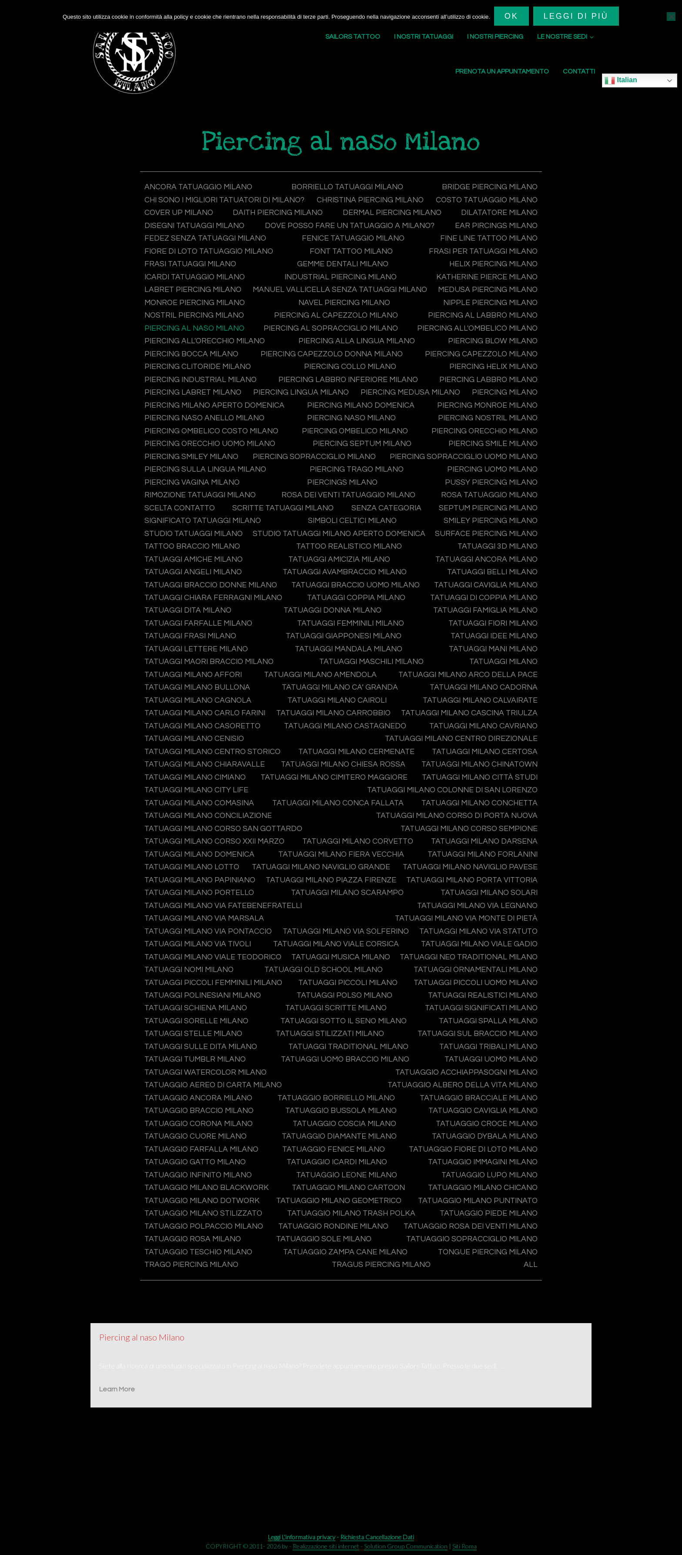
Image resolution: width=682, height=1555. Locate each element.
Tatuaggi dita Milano (346, 632)
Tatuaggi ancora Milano (197, 594)
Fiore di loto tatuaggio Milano (211, 263)
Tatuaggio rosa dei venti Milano (214, 1294)
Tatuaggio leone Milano (197, 1231)
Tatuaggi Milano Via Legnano (475, 950)
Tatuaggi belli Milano (191, 607)
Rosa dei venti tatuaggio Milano (349, 518)
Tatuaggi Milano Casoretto (477, 747)
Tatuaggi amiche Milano (329, 581)
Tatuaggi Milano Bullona (353, 709)
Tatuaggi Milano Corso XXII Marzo (217, 874)
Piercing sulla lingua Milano (207, 492)
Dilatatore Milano (340, 225)
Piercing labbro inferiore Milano (465, 390)
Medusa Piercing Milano (195, 314)
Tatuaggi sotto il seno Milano (210, 1078)
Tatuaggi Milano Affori (318, 696)
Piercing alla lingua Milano (477, 353)
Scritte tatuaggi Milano (284, 530)
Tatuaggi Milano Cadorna (200, 721)
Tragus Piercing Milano (195, 1332)
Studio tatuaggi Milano (195, 556)
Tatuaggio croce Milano (342, 1180)
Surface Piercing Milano (197, 569)
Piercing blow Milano (190, 365)
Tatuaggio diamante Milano (204, 1192)
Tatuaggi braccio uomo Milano (471, 607)
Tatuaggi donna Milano (486, 632)
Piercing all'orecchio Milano (343, 353)
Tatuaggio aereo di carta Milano (466, 1129)
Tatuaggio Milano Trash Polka (351, 1269)
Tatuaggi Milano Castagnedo (207, 760)
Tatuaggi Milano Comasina (201, 836)
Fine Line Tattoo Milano (486, 251)
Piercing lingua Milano (488, 403)
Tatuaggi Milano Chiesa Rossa (208, 798)
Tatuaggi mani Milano (190, 683)
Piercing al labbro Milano (200, 339)
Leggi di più (576, 16)
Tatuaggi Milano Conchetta (477, 836)
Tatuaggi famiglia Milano (198, 645)
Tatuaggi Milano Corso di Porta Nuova (454, 849)
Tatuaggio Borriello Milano (205, 1154)
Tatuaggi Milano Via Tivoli (338, 989)
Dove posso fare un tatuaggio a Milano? (231, 238)
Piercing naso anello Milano (475, 429)
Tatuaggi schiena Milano (484, 1052)
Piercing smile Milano (343, 467)
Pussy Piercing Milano (490, 505)
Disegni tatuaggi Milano (485, 225)
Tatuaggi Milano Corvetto (359, 874)
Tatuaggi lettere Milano (330, 671)
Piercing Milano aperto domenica (465, 416)
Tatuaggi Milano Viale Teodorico (350, 1001)
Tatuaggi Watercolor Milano (474, 1116)
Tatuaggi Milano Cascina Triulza (215, 747)
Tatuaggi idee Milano (189, 671)
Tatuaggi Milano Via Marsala (206, 963)
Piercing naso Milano (190, 441)
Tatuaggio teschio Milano (481, 1307)
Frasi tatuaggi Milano (192, 276)
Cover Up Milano (346, 212)
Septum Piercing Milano (486, 530)
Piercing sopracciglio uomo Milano (461, 480)
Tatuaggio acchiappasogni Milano (218, 1129)
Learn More (117, 1456)
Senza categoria (385, 530)
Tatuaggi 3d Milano (185, 581)
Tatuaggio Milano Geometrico (209, 1256)
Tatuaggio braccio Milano (481, 1154)
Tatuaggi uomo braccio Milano (211, 1116)
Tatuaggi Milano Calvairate (203, 734)
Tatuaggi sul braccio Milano (339, 1090)
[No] (671, 16)
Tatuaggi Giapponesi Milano (477, 658)
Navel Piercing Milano (490, 314)
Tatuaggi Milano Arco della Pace (215, 709)
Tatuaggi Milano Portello (201, 938)
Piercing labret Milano (342, 403)
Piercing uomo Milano (490, 492)
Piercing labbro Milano (195, 403)
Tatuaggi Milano (180, 696)
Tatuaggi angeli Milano (330, 594)
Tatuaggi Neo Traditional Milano (216, 1014)
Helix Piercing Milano (491, 276)
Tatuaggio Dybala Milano (342, 1192)
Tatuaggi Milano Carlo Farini (341, 734)
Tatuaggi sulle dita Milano (479, 1090)
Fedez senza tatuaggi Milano (207, 251)
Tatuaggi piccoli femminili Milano (465, 1027)
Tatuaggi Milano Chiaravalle (475, 785)
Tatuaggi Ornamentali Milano (209, 1027)
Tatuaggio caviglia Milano (342, 1167)
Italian (621, 80)
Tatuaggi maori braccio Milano (333, 683)
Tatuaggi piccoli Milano (196, 1040)
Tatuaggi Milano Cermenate (204, 785)
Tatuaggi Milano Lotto (193, 899)
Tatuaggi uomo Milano (344, 1116)
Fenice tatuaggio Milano (352, 251)
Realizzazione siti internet (326, 1546)
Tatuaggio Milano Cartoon (203, 1243)
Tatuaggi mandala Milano (482, 671)
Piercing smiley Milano (489, 467)
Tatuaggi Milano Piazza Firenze (211, 925)
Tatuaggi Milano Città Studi (477, 811)
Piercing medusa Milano (195, 416)
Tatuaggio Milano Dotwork (478, 1243)
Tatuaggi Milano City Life (198, 823)
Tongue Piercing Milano (356, 1320)
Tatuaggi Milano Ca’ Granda (478, 709)
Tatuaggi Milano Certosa (339, 785)
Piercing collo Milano (489, 378)
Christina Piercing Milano (481, 200)
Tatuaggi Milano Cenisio (485, 760)
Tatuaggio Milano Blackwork (473, 1231)
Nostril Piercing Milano (326, 327)
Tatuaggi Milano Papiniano (479, 912)
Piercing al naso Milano (328, 339)
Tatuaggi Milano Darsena (483, 874)
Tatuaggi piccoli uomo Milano (332, 1040)
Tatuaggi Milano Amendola (479, 696)
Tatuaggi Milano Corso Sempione (466, 862)
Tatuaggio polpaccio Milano (206, 1281)
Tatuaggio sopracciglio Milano (212, 1307)
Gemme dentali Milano (342, 276)
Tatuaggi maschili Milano (483, 683)
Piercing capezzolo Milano (202, 378)
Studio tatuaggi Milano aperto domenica (448, 556)
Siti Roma (464, 1546)
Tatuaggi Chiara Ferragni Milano (343, 620)
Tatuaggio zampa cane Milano (208, 1320)
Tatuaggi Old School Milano (476, 1014)
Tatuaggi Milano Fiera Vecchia (341, 887)
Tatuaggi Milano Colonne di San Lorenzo (449, 823)
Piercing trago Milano (356, 492)
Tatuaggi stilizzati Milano (201, 1090)
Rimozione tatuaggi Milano (202, 518)
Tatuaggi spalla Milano (356, 1078)
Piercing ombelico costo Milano (468, 441)
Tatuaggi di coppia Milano (200, 632)
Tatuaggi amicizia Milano (484, 581)
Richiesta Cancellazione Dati (377, 1537)
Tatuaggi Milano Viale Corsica (473, 989)
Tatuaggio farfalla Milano (479, 1192)
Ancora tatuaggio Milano (200, 187)
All (531, 1332)
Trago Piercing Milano (489, 1320)
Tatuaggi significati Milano (340, 1065)
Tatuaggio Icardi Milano (196, 1218)
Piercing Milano (320, 416)
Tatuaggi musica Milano (486, 1001)
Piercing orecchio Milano (328, 454)
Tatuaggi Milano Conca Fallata (337, 836)
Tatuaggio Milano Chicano (340, 1243)
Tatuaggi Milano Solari (487, 938)
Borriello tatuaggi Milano (348, 187)
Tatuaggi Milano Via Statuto (205, 989)
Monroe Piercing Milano (345, 314)
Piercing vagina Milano (194, 505)
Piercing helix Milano (190, 390)
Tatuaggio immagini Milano (336, 1218)
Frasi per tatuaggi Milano (481, 263)
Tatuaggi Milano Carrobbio (478, 734)
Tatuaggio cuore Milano (484, 1180)
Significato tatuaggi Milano (205, 543)
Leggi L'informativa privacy (301, 1537)
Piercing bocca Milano (314, 365)
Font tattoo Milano (352, 263)
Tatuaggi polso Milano (194, 1052)
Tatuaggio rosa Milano (361, 1294)
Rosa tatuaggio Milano (487, 518)
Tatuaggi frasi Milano (327, 658)
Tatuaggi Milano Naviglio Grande (466, 899)
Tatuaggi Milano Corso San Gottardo (226, 862)
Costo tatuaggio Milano (197, 212)
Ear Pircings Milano (495, 238)
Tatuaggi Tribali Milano (351, 1103)
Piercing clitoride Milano (351, 378)
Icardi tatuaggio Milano (196, 289)
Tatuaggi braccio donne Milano (321, 607)
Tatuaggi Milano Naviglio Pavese (214, 912)
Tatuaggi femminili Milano (481, 645)
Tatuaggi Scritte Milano (197, 1065)
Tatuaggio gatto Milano (485, 1205)
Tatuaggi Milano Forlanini (480, 887)
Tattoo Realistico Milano (482, 569)
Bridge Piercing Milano (488, 187)
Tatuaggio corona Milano (481, 1167)
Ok (512, 16)
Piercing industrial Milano (314, 390)
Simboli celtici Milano (353, 543)
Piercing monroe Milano (335, 429)
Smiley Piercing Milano (489, 543)
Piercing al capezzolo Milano (474, 327)
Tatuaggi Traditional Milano (207, 1103)
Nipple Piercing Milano (193, 327)
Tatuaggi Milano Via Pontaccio (210, 976)
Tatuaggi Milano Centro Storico (467, 772)
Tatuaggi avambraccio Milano (473, 594)
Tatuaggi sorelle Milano (484, 1065)
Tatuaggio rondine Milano (480, 1281)
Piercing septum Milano (195, 467)
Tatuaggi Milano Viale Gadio (204, 1001)
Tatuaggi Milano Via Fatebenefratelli (225, 950)
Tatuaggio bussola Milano (202, 1167)
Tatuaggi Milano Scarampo (347, 938)
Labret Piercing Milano (194, 302)
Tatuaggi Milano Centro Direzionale (223, 772)
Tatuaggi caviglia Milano (198, 620)
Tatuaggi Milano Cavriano (352, 760)
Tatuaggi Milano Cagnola (345, 721)
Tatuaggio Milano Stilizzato (205, 1269)
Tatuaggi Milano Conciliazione (211, 849)
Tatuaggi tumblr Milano (485, 1103)
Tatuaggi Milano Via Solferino (472, 976)
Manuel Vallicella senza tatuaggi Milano (448, 302)
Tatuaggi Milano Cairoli (486, 721)
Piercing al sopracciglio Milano (468, 339)
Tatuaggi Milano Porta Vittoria (469, 925)
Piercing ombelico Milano (199, 454)
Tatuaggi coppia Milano (486, 620)
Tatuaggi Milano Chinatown (352, 798)
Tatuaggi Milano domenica (201, 887)
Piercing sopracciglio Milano (208, 480)
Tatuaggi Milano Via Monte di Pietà (463, 963)
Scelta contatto (180, 530)
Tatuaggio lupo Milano (330, 1231)
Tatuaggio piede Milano (487, 1269)
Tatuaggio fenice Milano (197, 1205)
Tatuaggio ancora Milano (481, 1141)
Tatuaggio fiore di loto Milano (342, 1205)
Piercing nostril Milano (317, 441)
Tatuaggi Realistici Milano (337, 1052)
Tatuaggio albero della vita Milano (221, 1141)
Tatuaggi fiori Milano (191, 658)
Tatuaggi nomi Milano (352, 1014)
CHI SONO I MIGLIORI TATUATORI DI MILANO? (228, 200)
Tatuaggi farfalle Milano (339, 645)
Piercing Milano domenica (200, 429)
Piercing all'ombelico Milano (207, 353)
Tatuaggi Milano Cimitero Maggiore (221, 811)
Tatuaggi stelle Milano (487, 1078)
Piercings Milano (343, 505)
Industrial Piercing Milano (340, 289)
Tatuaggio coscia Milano (198, 1180)
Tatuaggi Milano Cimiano (484, 798)
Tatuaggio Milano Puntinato (475, 1256)
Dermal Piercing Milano (195, 225)
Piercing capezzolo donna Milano (464, 365)
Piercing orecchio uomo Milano (469, 454)
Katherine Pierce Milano (485, 289)
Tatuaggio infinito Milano (481, 1218)
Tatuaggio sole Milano (488, 1294)
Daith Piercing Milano (490, 212)
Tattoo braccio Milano (338, 569)
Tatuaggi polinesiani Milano (476, 1040)
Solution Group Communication (406, 1546)
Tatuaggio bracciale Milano (345, 1154)
